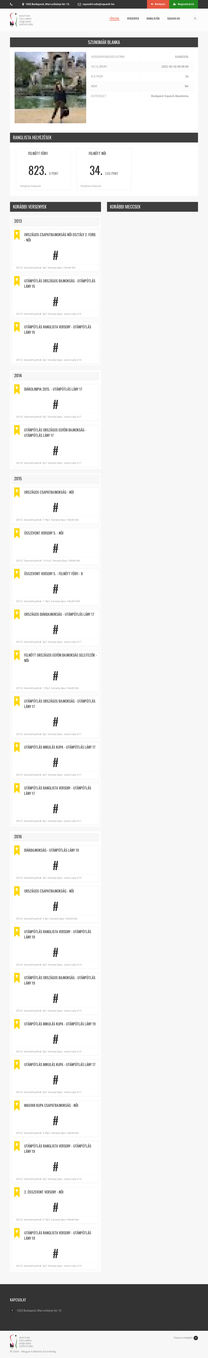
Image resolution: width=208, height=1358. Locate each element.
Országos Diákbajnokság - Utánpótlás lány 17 (59, 614)
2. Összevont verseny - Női (43, 1192)
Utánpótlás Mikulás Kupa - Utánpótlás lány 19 (60, 1023)
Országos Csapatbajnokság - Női (49, 492)
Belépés (158, 4)
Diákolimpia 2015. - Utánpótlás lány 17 (53, 389)
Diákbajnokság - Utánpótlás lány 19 (51, 850)
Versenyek (133, 18)
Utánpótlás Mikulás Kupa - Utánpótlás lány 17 (59, 747)
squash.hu (173, 18)
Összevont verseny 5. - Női (43, 533)
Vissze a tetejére (186, 1338)
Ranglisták (153, 18)
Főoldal (114, 18)
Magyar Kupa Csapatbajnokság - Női (51, 1105)
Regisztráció (183, 4)
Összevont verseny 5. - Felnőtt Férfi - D (53, 573)
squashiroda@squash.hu (98, 4)
